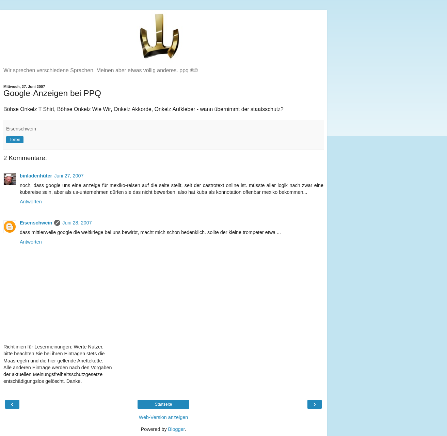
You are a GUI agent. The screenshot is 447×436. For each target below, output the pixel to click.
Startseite (163, 404)
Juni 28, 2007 (77, 222)
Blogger (176, 429)
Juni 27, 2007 (68, 175)
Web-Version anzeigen (163, 417)
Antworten (31, 201)
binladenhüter (36, 175)
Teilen (15, 139)
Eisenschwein (36, 222)
